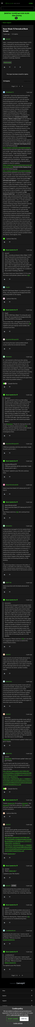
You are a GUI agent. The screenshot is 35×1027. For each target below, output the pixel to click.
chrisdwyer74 (10, 92)
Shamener (9, 357)
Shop (17, 990)
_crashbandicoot (10, 930)
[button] (2, 4)
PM (28, 275)
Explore (17, 995)
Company (17, 1006)
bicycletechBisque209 (12, 339)
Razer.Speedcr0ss (11, 250)
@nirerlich (25, 803)
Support (17, 1000)
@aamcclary (6, 739)
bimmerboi (9, 526)
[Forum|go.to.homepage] (12, 3)
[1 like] (10, 239)
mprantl (8, 39)
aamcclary (9, 681)
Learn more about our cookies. (19, 1015)
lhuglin (8, 287)
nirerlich (8, 654)
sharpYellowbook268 (12, 485)
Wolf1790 (8, 582)
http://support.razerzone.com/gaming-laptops (16, 148)
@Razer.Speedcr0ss (9, 940)
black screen (7, 62)
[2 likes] (10, 383)
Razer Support (7, 22)
